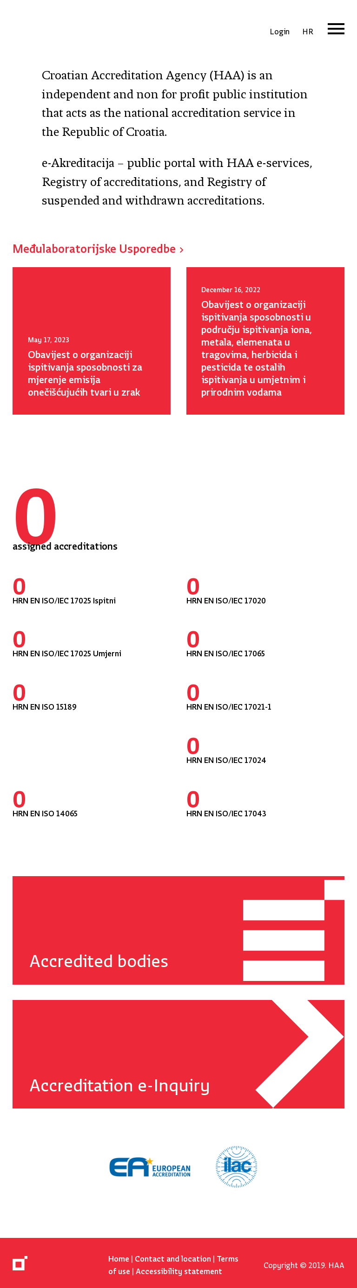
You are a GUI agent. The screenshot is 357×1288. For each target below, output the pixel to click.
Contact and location (173, 1257)
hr (307, 29)
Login (280, 29)
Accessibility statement (179, 1269)
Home (118, 1257)
